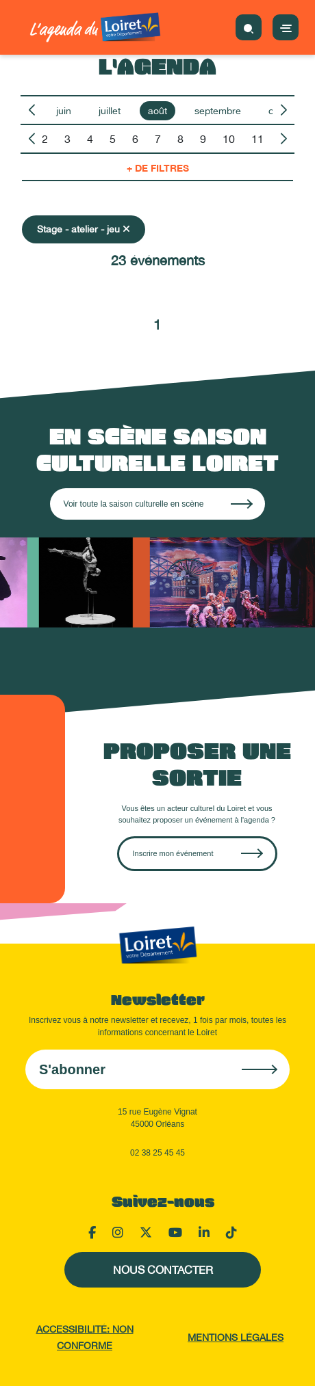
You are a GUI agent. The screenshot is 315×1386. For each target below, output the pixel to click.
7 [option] (158, 139)
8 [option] (180, 139)
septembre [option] (217, 110)
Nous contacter (163, 1270)
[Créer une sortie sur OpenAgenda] (197, 853)
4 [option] (90, 139)
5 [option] (113, 139)
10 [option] (229, 139)
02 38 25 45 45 (157, 1153)
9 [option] (203, 139)
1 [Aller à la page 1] (157, 324)
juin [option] (63, 110)
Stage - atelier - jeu (83, 229)
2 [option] (45, 139)
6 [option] (135, 139)
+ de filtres (158, 168)
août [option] (157, 110)
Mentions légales (236, 1337)
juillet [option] (110, 110)
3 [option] (67, 139)
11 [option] (257, 139)
